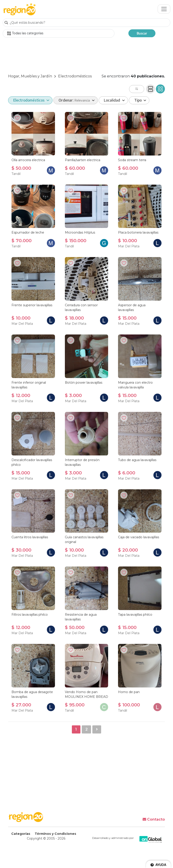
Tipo (138, 100)
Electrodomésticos (75, 76)
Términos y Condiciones (55, 834)
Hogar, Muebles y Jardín (30, 76)
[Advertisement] (86, 56)
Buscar (142, 33)
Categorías (20, 834)
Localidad (112, 100)
